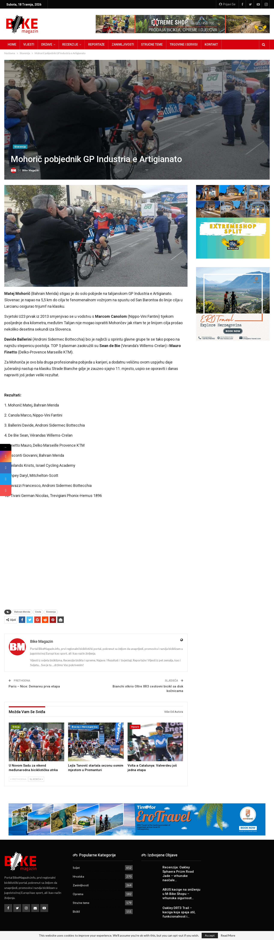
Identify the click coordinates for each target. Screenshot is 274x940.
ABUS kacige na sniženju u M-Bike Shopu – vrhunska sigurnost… (181, 894)
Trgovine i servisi (184, 44)
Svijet (76, 867)
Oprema (78, 894)
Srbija (15, 727)
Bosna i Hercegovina (84, 727)
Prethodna (18, 779)
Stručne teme (152, 44)
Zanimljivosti (123, 44)
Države (46, 44)
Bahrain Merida (22, 612)
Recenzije (70, 44)
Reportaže (96, 44)
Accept (210, 935)
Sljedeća (36, 779)
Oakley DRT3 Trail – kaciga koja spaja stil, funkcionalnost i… (178, 912)
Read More (228, 935)
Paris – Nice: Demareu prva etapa (34, 686)
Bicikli (76, 911)
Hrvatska (78, 876)
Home (12, 44)
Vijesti (28, 44)
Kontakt (211, 44)
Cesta (38, 612)
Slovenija (20, 146)
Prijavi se (227, 4)
